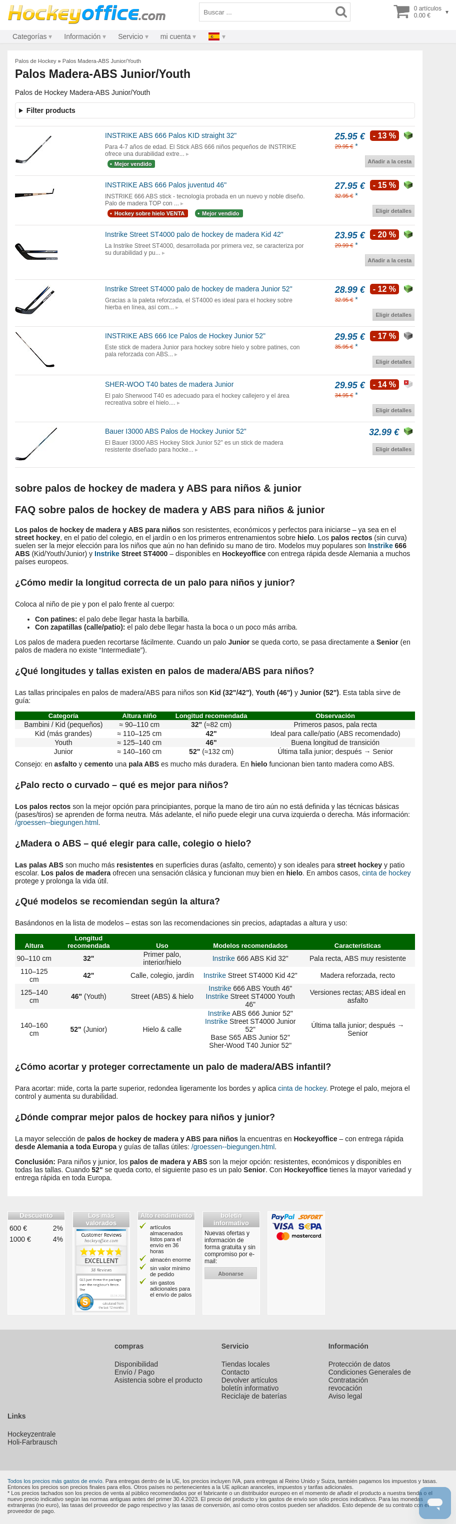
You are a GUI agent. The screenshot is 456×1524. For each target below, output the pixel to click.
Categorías (29, 36)
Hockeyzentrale (32, 1434)
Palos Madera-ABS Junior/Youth (101, 61)
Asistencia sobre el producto (158, 1380)
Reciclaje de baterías (254, 1396)
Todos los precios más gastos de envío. (56, 1481)
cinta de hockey (386, 873)
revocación (345, 1388)
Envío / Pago (134, 1372)
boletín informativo (250, 1388)
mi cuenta (175, 36)
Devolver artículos (250, 1380)
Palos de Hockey (35, 61)
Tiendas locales (246, 1364)
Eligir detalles (394, 211)
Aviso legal (345, 1396)
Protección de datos (359, 1364)
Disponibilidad (136, 1364)
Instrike (380, 546)
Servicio (130, 36)
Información (82, 36)
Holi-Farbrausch (33, 1442)
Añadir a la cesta (390, 161)
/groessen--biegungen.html (56, 822)
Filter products (51, 110)
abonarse (231, 1274)
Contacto (236, 1372)
